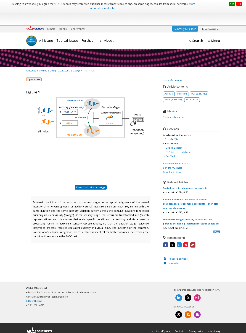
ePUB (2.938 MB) (173, 86)
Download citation (172, 158)
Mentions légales (161, 317)
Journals (50, 15)
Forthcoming (91, 27)
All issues (46, 27)
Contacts (179, 317)
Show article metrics (173, 104)
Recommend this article (175, 150)
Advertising (214, 317)
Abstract (169, 80)
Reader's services (175, 245)
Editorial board (34, 287)
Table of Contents (172, 67)
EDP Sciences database (178, 138)
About (109, 27)
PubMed (170, 143)
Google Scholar (174, 134)
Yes (232, 3)
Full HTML (182, 80)
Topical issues (67, 27)
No (239, 3)
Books (63, 15)
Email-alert (171, 250)
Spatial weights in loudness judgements (185, 174)
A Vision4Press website (209, 328)
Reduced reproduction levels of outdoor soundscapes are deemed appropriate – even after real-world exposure (191, 190)
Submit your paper (185, 15)
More (216, 219)
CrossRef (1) (171, 126)
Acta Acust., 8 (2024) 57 (70, 57)
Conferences (78, 15)
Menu (215, 27)
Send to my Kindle (172, 154)
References (192, 86)
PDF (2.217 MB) (199, 80)
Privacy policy (196, 317)
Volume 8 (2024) (47, 57)
